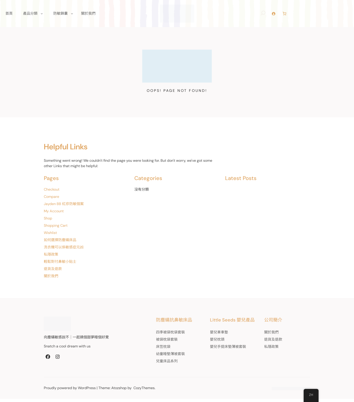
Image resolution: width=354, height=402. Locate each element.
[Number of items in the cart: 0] (290, 15)
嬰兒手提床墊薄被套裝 (221, 349)
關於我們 (51, 279)
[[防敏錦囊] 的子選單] (72, 15)
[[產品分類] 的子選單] (42, 15)
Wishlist (50, 235)
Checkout (51, 192)
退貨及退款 (53, 272)
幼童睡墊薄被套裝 (159, 357)
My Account (54, 214)
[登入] (279, 15)
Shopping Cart (56, 228)
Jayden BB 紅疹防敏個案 (64, 207)
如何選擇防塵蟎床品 (60, 243)
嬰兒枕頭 (210, 342)
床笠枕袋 (152, 349)
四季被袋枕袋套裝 (159, 335)
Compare (51, 199)
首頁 (9, 15)
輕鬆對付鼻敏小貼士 (60, 264)
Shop (48, 221)
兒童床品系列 (156, 364)
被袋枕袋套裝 (156, 342)
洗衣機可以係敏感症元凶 (64, 250)
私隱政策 (51, 257)
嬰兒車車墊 (212, 335)
